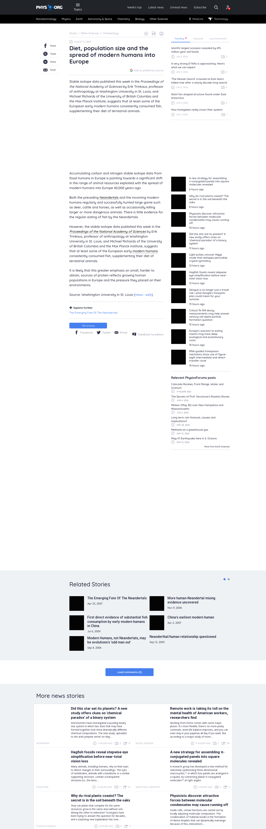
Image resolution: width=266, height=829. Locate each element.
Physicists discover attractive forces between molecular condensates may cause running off (199, 800)
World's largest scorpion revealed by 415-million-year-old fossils (196, 50)
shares (88, 325)
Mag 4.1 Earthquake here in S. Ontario (194, 438)
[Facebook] (84, 332)
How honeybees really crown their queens (196, 109)
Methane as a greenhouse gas (189, 430)
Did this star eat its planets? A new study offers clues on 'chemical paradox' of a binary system (99, 713)
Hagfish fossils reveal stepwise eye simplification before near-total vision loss (99, 756)
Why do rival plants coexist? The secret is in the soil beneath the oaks (100, 798)
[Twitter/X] (104, 332)
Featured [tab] (198, 38)
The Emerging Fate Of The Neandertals (93, 312)
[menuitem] (46, 19)
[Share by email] (121, 332)
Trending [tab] (180, 38)
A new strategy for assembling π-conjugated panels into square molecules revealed (197, 756)
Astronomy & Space (100, 19)
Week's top (134, 7)
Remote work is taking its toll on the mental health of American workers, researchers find (199, 713)
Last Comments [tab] (218, 38)
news (139, 294)
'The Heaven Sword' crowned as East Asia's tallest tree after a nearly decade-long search (199, 80)
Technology (218, 19)
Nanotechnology (46, 19)
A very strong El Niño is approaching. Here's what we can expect (198, 65)
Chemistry (123, 19)
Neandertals (109, 198)
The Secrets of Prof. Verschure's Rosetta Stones (200, 396)
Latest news (156, 7)
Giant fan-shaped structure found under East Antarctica (198, 96)
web (148, 294)
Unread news (178, 7)
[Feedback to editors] (148, 334)
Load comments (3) (129, 672)
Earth (79, 19)
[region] (200, 83)
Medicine (196, 19)
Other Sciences (159, 19)
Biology (140, 19)
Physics (66, 19)
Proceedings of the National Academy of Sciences (107, 232)
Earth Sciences (222, 446)
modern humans (145, 251)
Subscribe (200, 7)
